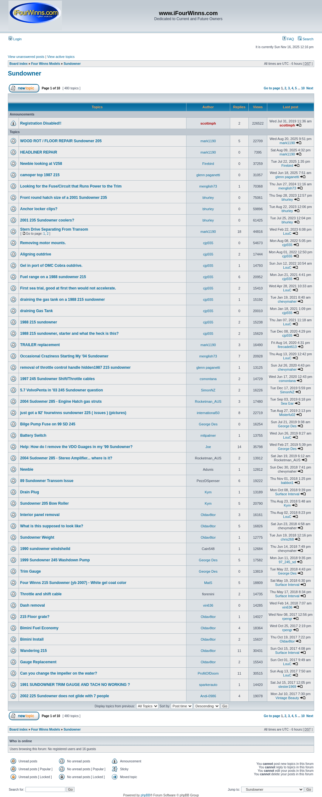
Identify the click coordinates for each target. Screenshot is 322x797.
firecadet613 (287, 347)
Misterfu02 (287, 415)
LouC (287, 233)
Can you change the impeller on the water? (58, 673)
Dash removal (32, 605)
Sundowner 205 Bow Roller (44, 503)
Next (309, 88)
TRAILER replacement (40, 345)
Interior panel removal (39, 515)
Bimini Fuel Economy (39, 628)
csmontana (208, 379)
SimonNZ (208, 390)
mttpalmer (208, 435)
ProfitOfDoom (208, 673)
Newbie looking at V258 (41, 163)
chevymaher (287, 301)
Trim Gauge (30, 571)
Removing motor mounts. (43, 243)
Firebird (208, 164)
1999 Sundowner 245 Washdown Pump (55, 560)
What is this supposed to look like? (51, 526)
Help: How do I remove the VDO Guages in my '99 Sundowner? (76, 447)
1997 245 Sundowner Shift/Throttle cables (57, 379)
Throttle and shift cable (41, 594)
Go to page (272, 88)
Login (15, 39)
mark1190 (208, 141)
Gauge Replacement (38, 662)
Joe (208, 447)
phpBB (145, 795)
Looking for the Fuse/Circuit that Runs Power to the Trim (71, 186)
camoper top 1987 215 (39, 175)
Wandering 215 (33, 650)
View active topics (61, 57)
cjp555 (208, 243)
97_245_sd (287, 562)
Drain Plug (29, 492)
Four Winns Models (45, 63)
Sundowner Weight (37, 537)
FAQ (288, 39)
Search (306, 39)
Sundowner (72, 63)
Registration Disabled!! (40, 123)
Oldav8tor (208, 515)
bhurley (208, 197)
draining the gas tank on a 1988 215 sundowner (62, 299)
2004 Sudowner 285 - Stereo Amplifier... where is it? (66, 458)
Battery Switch (33, 435)
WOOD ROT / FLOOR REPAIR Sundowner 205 (61, 141)
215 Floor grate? (34, 617)
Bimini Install (32, 639)
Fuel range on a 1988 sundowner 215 (53, 277)
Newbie (26, 469)
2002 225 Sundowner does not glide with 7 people (64, 696)
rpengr (287, 618)
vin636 (208, 605)
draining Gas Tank (36, 311)
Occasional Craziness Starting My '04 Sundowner (64, 356)
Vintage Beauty (287, 698)
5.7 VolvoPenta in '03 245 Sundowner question (61, 390)
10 (303, 88)
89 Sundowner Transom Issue (46, 481)
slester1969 (287, 686)
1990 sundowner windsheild (45, 549)
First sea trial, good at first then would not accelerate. (68, 288)
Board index (18, 63)
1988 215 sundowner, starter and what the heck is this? (69, 333)
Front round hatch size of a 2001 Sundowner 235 (63, 197)
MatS (208, 583)
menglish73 (208, 186)
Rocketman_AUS (208, 401)
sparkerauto (208, 685)
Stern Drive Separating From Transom (54, 229)
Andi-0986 (208, 696)
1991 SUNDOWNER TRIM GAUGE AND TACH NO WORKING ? (75, 684)
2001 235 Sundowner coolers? (47, 220)
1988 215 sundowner (38, 322)
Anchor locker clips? (39, 209)
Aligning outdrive (35, 254)
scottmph (208, 123)
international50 (208, 413)
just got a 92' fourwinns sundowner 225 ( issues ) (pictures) (73, 413)
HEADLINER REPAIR (38, 152)
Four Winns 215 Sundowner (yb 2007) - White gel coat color (73, 583)
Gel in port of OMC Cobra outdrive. (51, 265)
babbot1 (287, 483)
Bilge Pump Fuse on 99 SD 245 (47, 424)
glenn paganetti (208, 175)
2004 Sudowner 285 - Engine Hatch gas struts (61, 401)
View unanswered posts (26, 57)
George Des (208, 424)
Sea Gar (287, 403)
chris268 (287, 539)
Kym (208, 492)
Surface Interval (287, 494)
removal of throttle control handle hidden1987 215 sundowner (75, 367)
